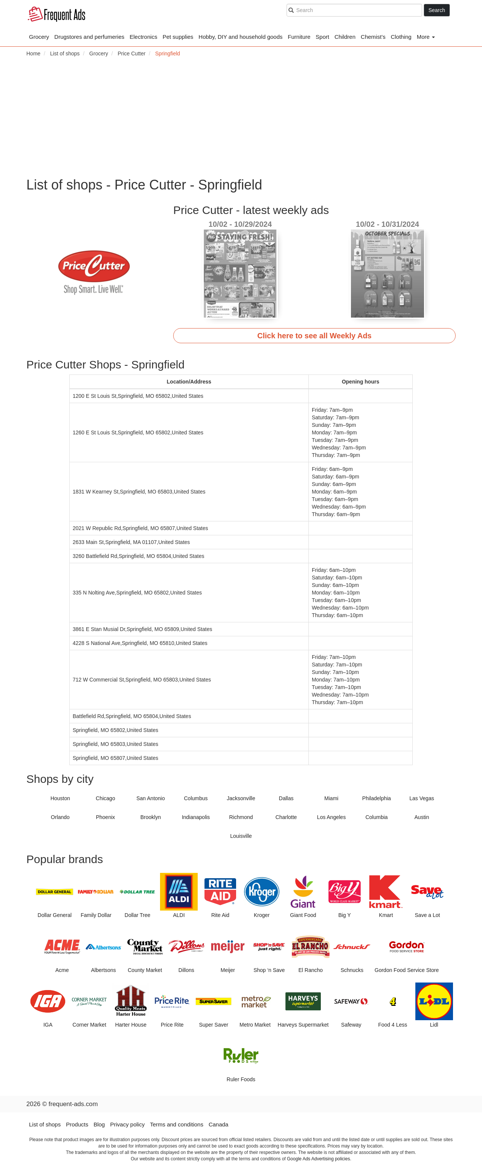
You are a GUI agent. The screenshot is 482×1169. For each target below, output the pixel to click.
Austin (422, 817)
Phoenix (105, 817)
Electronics (143, 37)
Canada (219, 1124)
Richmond (241, 817)
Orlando (60, 817)
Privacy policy (127, 1124)
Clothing (401, 37)
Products (77, 1124)
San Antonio (150, 798)
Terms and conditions (176, 1124)
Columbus (195, 798)
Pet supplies (178, 37)
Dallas (286, 798)
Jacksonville (241, 798)
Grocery (39, 37)
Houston (60, 798)
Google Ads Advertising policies (318, 1158)
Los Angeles (331, 817)
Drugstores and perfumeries (89, 37)
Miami (331, 798)
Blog (99, 1124)
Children (344, 37)
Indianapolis (196, 817)
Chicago (105, 798)
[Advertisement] (241, 117)
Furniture (299, 37)
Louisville (241, 836)
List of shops (45, 1124)
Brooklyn (150, 817)
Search (437, 10)
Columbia (376, 817)
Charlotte (286, 817)
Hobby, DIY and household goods (240, 37)
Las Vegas (421, 798)
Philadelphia (376, 798)
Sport (322, 37)
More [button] (426, 37)
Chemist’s (373, 37)
